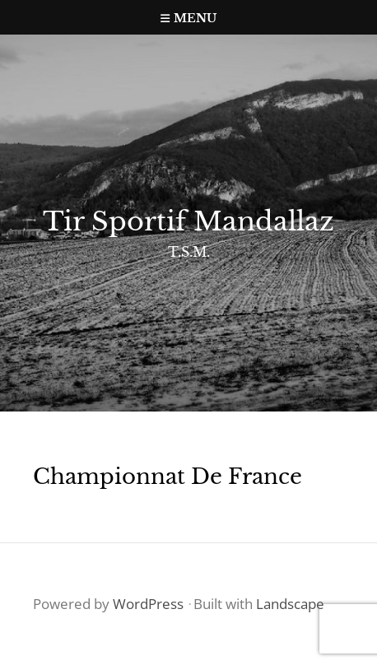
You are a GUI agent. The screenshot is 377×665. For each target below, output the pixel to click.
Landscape (290, 603)
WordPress (148, 603)
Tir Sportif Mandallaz (188, 221)
